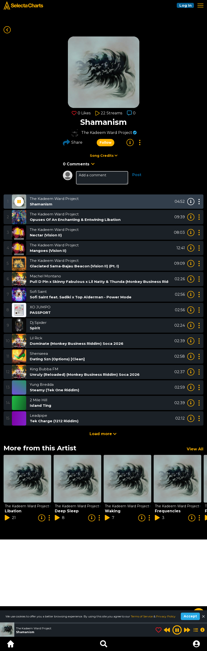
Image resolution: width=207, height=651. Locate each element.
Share (72, 142)
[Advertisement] (103, 572)
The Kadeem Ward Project (106, 132)
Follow (105, 142)
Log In (184, 5)
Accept (190, 616)
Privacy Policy (166, 616)
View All (195, 449)
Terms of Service (142, 616)
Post (136, 175)
